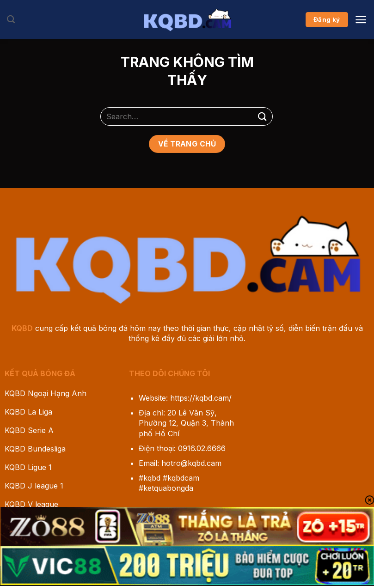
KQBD (22, 328)
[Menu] (361, 19)
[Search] (11, 19)
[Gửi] (262, 116)
